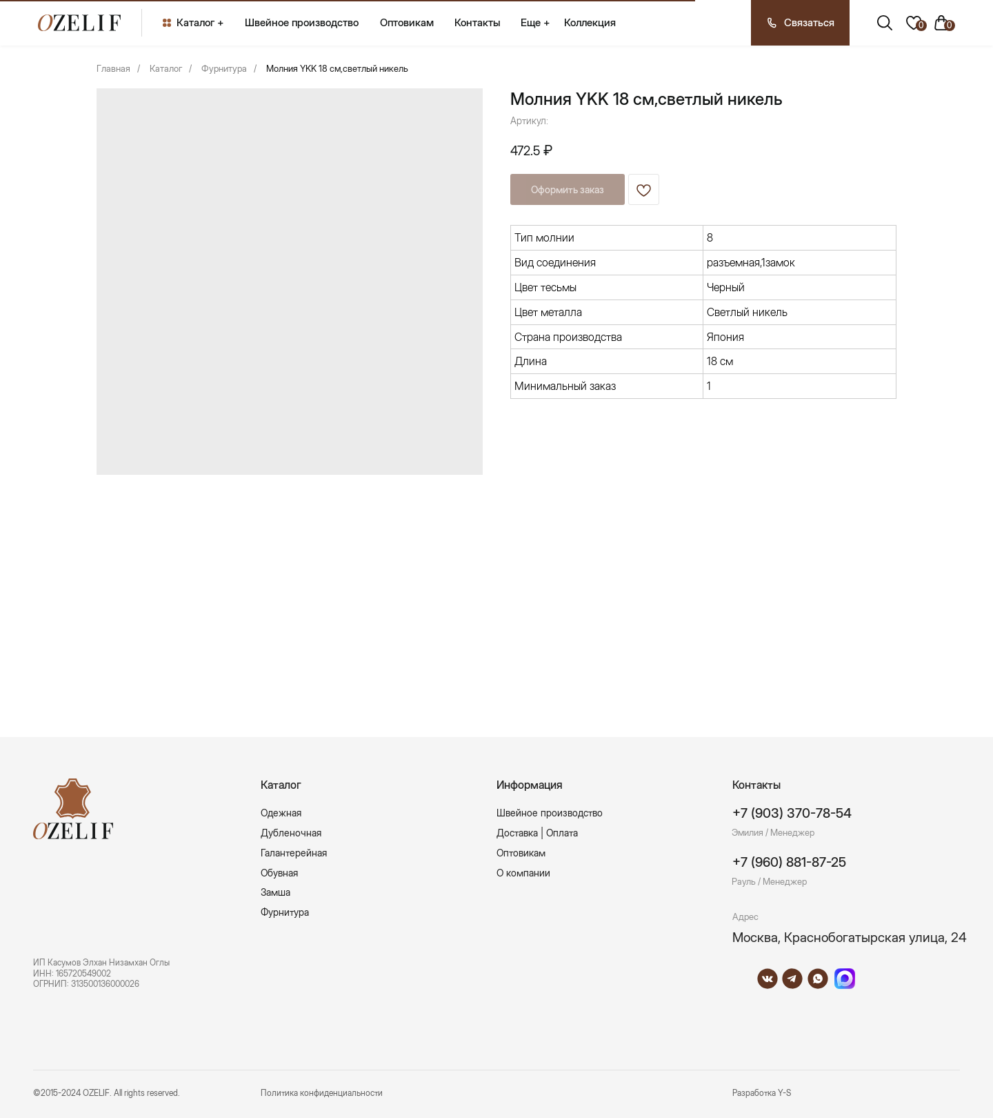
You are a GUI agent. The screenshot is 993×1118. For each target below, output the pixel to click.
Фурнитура (224, 68)
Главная (113, 68)
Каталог (166, 68)
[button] (800, 23)
